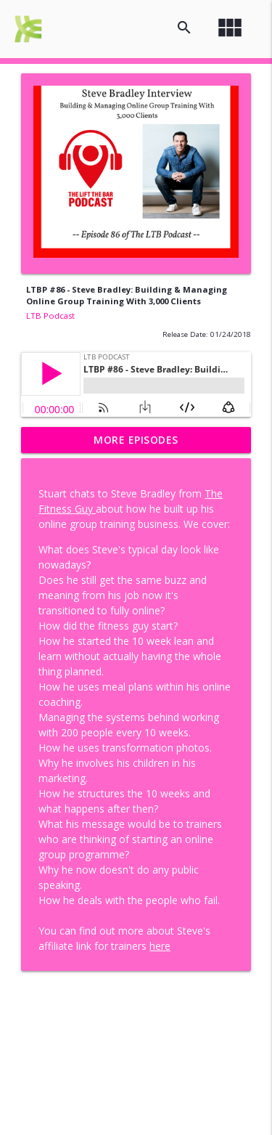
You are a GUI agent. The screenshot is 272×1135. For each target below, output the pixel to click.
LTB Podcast (50, 315)
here (159, 946)
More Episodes (136, 440)
